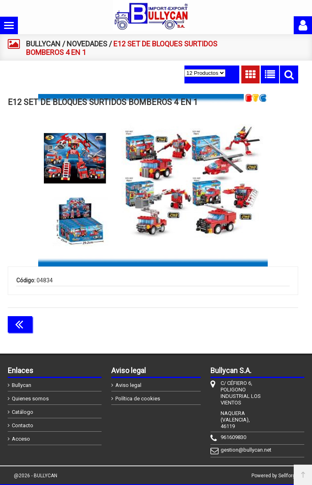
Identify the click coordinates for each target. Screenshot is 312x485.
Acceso (21, 439)
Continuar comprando (262, 323)
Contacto (22, 425)
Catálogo (22, 412)
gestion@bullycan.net (242, 450)
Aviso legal (128, 385)
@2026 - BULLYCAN (35, 475)
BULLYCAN (43, 43)
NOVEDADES (87, 43)
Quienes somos (30, 398)
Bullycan (21, 385)
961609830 (233, 437)
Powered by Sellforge (274, 475)
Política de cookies (137, 398)
